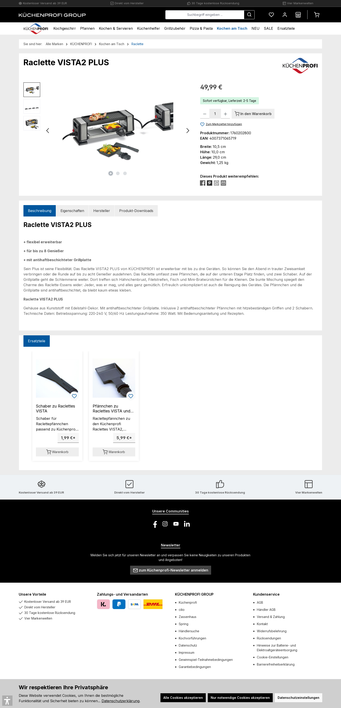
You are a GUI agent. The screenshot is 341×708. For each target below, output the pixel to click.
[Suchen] (249, 14)
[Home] (36, 28)
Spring (183, 624)
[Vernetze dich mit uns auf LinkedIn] (187, 524)
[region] (107, 130)
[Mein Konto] (284, 14)
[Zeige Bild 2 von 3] (118, 173)
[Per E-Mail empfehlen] (223, 183)
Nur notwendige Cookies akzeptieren (240, 698)
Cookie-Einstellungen (272, 657)
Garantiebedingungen (195, 667)
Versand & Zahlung (271, 617)
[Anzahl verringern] (204, 114)
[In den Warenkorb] (253, 114)
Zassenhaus (187, 617)
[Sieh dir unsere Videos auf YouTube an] (176, 524)
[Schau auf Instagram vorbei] (165, 524)
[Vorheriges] (48, 130)
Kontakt (262, 624)
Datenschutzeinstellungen (298, 698)
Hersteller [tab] (101, 210)
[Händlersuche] (298, 14)
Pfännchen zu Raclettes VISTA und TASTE (111, 409)
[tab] (39, 210)
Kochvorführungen (192, 638)
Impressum (186, 652)
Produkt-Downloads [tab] (136, 210)
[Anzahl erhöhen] (225, 114)
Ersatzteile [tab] (36, 341)
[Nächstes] (187, 130)
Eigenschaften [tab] (72, 210)
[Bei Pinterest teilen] (209, 183)
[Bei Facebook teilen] (202, 183)
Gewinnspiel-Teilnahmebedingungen (206, 660)
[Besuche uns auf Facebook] (154, 524)
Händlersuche (189, 631)
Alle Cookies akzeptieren (183, 698)
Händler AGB (266, 609)
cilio (182, 609)
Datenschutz (188, 645)
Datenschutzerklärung (120, 701)
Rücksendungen (269, 638)
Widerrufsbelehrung (272, 631)
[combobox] (204, 14)
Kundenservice (266, 594)
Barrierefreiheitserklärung (276, 664)
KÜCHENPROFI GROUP (194, 594)
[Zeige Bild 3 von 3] (125, 173)
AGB (260, 602)
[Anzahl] (215, 114)
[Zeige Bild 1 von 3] (110, 173)
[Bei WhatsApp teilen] (216, 183)
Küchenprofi (188, 602)
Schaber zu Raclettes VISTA (55, 408)
